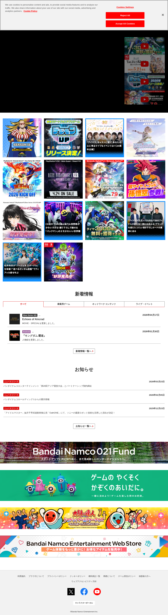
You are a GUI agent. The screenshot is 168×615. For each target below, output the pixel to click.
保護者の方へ (144, 576)
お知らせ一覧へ (83, 426)
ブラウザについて (36, 576)
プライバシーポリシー (57, 576)
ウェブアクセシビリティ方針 (84, 581)
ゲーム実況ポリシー (127, 576)
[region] (84, 15)
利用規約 (21, 576)
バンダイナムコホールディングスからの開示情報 (84, 397)
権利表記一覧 (94, 576)
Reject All (125, 15)
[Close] (162, 14)
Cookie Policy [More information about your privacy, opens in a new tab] (30, 11)
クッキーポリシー (77, 576)
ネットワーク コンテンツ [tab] (104, 304)
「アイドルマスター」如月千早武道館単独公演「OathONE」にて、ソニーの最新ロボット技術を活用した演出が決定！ (84, 410)
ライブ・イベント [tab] (144, 304)
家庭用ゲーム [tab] (63, 304)
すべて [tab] (23, 304)
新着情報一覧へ (83, 351)
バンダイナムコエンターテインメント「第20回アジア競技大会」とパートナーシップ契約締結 (84, 383)
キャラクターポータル (84, 603)
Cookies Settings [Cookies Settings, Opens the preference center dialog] (125, 7)
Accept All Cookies (125, 23)
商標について (109, 576)
